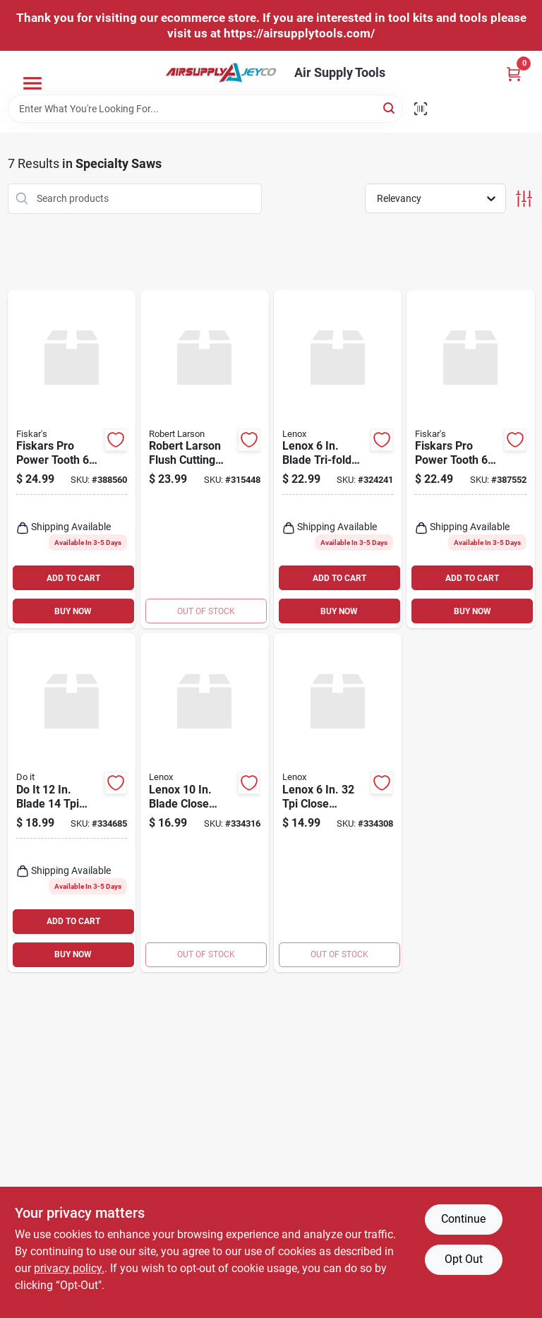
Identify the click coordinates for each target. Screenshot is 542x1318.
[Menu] (32, 83)
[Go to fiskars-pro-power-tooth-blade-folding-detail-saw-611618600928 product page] (72, 459)
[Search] (390, 107)
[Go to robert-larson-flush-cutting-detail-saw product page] (204, 459)
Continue (463, 1219)
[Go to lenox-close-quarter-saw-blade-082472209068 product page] (338, 802)
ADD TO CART (73, 578)
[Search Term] (205, 109)
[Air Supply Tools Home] (220, 73)
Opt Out (464, 1259)
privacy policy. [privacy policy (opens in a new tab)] (69, 1268)
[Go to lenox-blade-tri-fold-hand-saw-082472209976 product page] (338, 459)
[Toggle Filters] (524, 199)
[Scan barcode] (421, 109)
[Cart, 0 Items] (514, 73)
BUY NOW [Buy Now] (73, 611)
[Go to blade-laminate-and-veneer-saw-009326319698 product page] (72, 802)
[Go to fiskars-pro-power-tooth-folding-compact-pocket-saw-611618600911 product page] (470, 459)
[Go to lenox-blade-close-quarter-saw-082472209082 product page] (204, 802)
